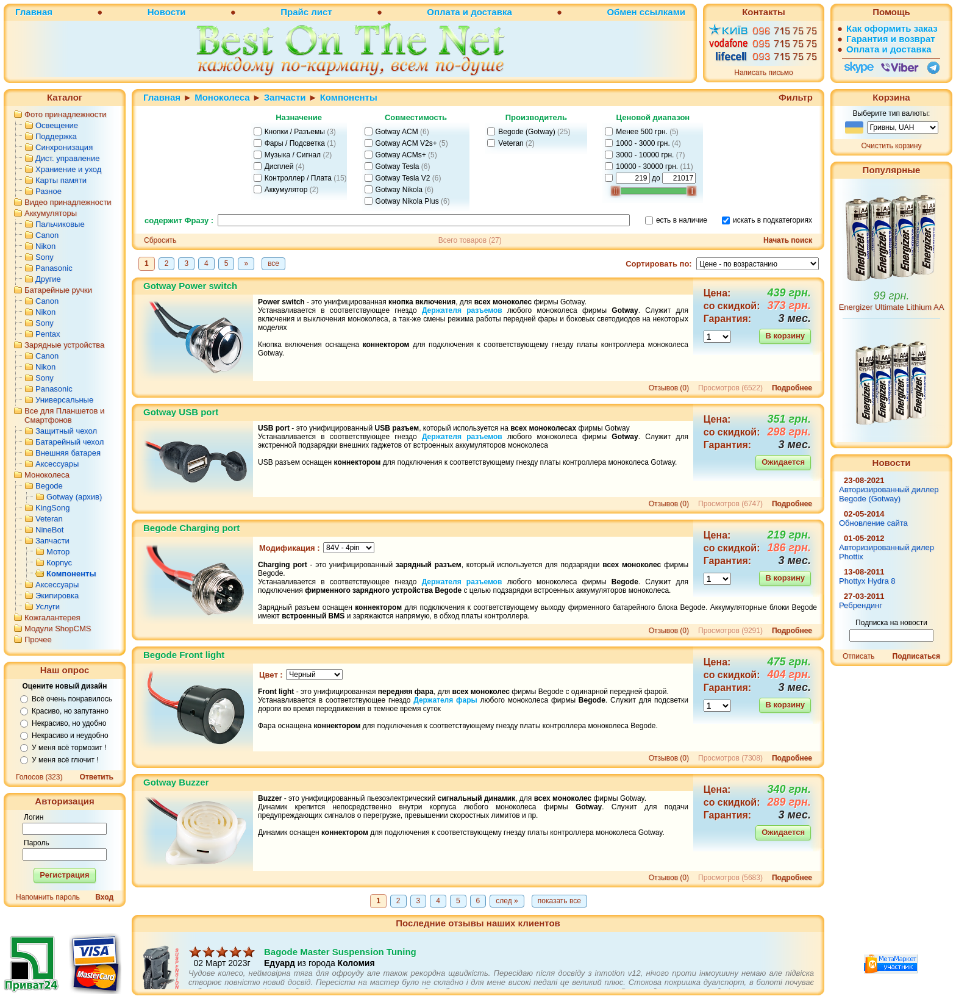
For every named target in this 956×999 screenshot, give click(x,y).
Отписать (858, 656)
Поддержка (56, 136)
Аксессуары (57, 463)
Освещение (56, 125)
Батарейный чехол (69, 441)
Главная (33, 12)
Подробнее (792, 388)
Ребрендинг (860, 605)
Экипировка (57, 595)
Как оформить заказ (892, 28)
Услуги (47, 606)
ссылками (662, 12)
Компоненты (71, 573)
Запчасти (52, 540)
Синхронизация (64, 147)
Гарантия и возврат (890, 39)
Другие (48, 279)
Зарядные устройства (64, 344)
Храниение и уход (68, 169)
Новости (167, 12)
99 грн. (892, 296)
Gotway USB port (180, 412)
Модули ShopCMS (57, 628)
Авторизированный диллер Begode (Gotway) (889, 494)
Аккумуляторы (50, 213)
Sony (44, 257)
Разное (48, 191)
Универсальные (64, 399)
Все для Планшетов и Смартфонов (64, 415)
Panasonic (54, 268)
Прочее (38, 639)
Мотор (58, 551)
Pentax (47, 333)
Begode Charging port (191, 528)
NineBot (49, 529)
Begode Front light (183, 655)
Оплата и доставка (469, 12)
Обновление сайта (873, 523)
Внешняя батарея (68, 452)
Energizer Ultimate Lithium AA (891, 307)
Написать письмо (763, 72)
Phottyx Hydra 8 (867, 580)
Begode (49, 485)
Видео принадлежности (68, 202)
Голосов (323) (39, 777)
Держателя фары (445, 700)
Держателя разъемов (462, 310)
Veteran (49, 518)
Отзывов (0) (669, 388)
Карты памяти (61, 180)
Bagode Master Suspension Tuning (340, 965)
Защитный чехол (66, 430)
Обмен (622, 12)
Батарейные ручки (58, 290)
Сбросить (160, 240)
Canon (47, 235)
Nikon (45, 246)
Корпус (59, 562)
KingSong (52, 507)
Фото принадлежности (65, 114)
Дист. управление (67, 158)
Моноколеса (47, 474)
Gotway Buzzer (176, 782)
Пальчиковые (60, 224)
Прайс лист (306, 12)
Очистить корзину (891, 145)
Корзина (891, 97)
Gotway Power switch (190, 286)
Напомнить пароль (48, 897)
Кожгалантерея (52, 617)
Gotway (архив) (74, 496)
